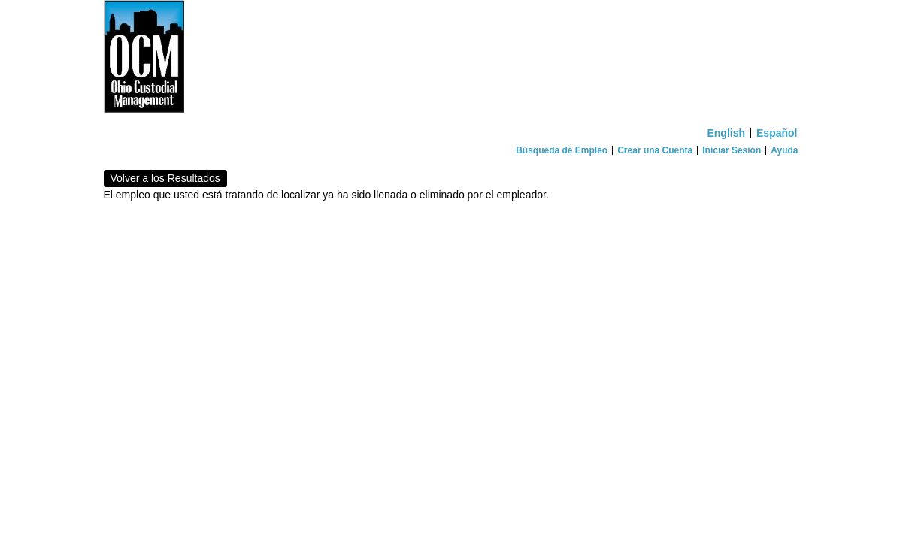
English (726, 133)
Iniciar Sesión (731, 150)
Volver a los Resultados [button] (165, 178)
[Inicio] (461, 60)
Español (776, 133)
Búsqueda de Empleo (561, 150)
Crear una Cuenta (654, 150)
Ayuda (784, 150)
